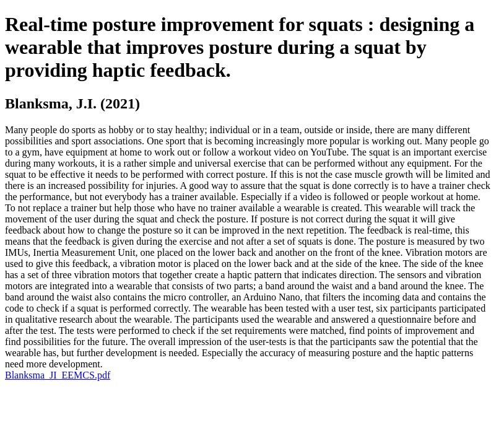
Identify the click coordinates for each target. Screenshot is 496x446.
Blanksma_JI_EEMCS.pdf (57, 375)
